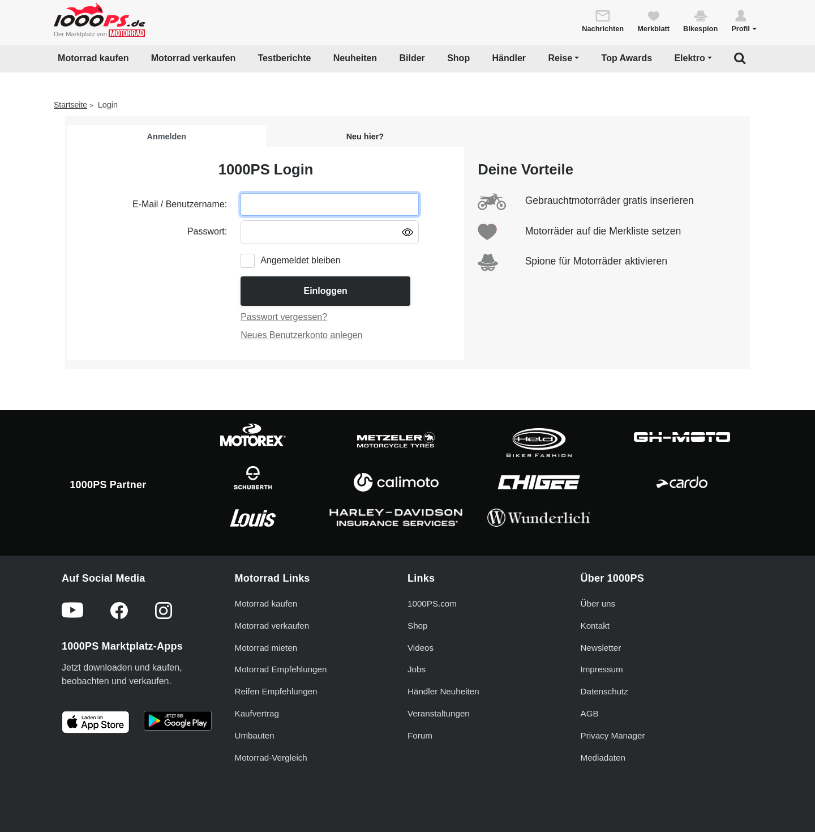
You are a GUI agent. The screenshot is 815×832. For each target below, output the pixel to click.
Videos (421, 647)
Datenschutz (604, 691)
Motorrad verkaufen (193, 58)
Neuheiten (355, 58)
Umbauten (254, 735)
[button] (744, 20)
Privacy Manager (613, 735)
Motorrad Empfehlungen (281, 669)
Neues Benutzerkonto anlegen (301, 335)
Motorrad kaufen (93, 58)
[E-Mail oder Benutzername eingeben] (330, 204)
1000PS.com (432, 603)
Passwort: (207, 231)
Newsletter (601, 647)
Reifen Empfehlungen (276, 691)
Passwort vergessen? (284, 317)
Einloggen (325, 291)
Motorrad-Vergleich (271, 757)
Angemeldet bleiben (300, 260)
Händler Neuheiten (443, 691)
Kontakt (595, 625)
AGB (590, 713)
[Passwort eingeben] (330, 232)
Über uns (598, 603)
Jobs (417, 669)
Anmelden (167, 136)
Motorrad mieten (266, 647)
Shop (458, 58)
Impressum (602, 669)
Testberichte (284, 58)
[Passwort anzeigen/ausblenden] (407, 231)
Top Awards (627, 58)
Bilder (411, 58)
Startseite (70, 104)
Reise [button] (560, 58)
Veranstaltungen (439, 713)
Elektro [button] (689, 58)
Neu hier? (365, 136)
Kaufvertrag (257, 713)
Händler (509, 58)
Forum (420, 735)
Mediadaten (603, 757)
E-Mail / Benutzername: (179, 204)
